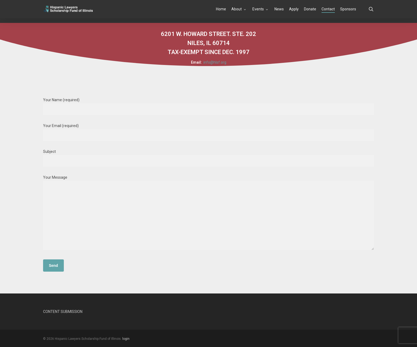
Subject (208, 158)
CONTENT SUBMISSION (62, 311)
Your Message (208, 213)
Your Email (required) (208, 132)
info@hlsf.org (214, 62)
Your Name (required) (208, 106)
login (126, 339)
